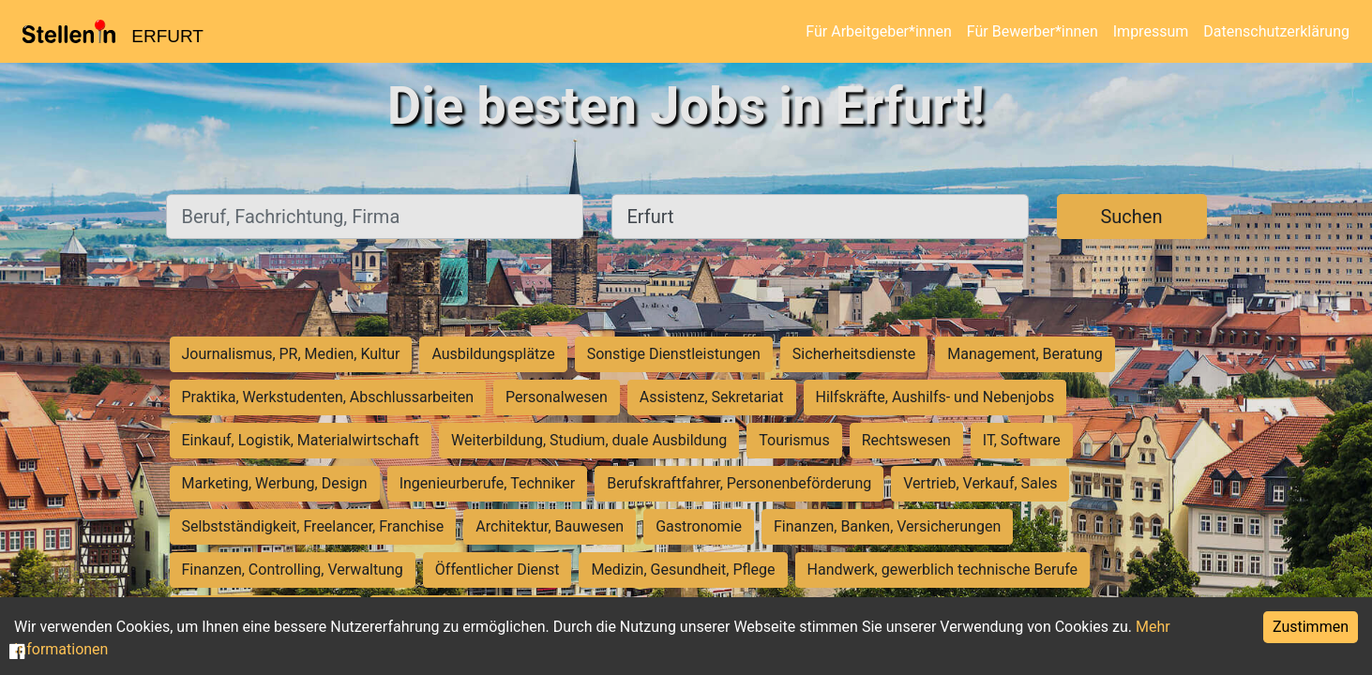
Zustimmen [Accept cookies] (1311, 627)
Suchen (1131, 216)
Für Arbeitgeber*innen (878, 31)
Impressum (1151, 31)
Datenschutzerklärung (1276, 31)
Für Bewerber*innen (1032, 31)
